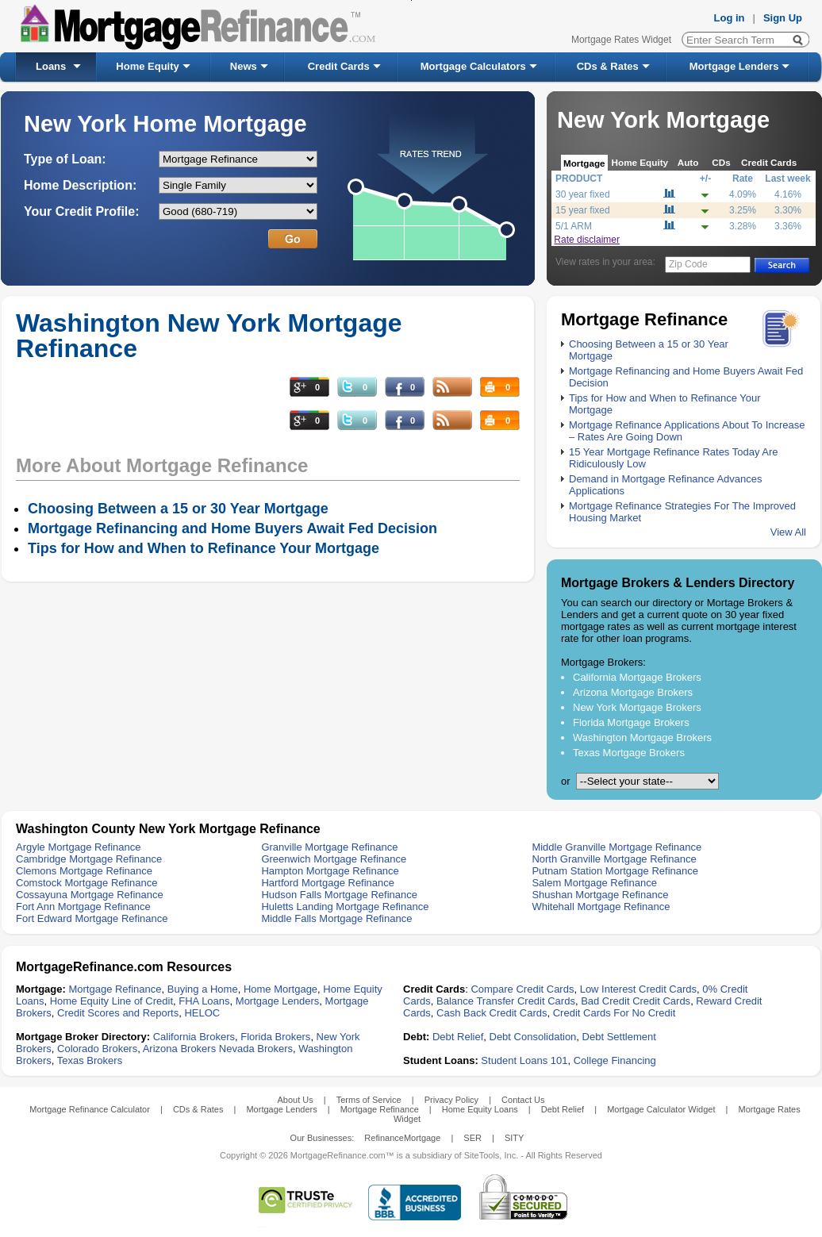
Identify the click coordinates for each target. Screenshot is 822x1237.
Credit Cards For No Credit (614, 1013)
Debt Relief (457, 1037)
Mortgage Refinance (114, 989)
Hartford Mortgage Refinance (327, 883)
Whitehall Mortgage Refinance (601, 906)
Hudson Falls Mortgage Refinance (339, 895)
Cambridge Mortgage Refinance (89, 859)
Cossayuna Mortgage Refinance (89, 895)
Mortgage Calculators (473, 66)
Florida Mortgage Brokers (631, 722)
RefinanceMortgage (402, 1138)
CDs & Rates (608, 66)
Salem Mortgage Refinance (594, 883)
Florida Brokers (275, 1037)
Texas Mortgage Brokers (629, 753)
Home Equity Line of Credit (111, 1001)
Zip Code (688, 264)
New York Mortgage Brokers (637, 707)
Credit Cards (339, 66)
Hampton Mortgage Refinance (329, 871)
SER (472, 1138)
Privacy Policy (451, 1099)
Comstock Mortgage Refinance (86, 883)
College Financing (615, 1060)
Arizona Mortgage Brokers (633, 692)
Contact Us (522, 1099)
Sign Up (782, 18)
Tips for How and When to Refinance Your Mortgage (203, 548)
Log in (729, 18)
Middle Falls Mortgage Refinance (336, 918)
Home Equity (147, 66)
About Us (295, 1099)
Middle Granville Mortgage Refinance (616, 847)
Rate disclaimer (587, 239)
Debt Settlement (619, 1037)
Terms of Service (368, 1099)
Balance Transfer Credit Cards (505, 1001)
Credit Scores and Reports (118, 1013)
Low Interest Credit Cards (638, 989)
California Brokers (194, 1037)
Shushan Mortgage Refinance (600, 895)
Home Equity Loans (480, 1109)
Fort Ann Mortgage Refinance (83, 906)
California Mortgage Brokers (637, 677)
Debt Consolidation (533, 1037)
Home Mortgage (280, 989)
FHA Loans (204, 1001)
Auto (688, 162)
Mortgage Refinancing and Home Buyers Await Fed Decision (232, 528)
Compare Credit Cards (522, 989)
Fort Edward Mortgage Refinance (91, 918)
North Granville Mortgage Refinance (614, 859)
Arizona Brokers (179, 1049)
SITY (514, 1138)
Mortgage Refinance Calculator (89, 1109)
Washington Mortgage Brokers (642, 737)
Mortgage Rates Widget (621, 39)
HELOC (202, 1013)
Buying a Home (202, 989)
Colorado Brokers (97, 1049)
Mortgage (584, 163)
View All (788, 532)
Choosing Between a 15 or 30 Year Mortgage (178, 509)
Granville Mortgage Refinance (329, 847)
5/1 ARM (573, 226)
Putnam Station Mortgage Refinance (615, 871)
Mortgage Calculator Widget (661, 1109)
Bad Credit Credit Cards (635, 1001)
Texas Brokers (89, 1060)
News (243, 66)
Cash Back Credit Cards (491, 1013)
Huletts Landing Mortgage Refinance (344, 906)
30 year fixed (582, 194)
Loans (51, 66)
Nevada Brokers (256, 1049)
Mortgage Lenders (734, 66)
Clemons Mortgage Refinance (84, 871)
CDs (721, 162)
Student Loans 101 (524, 1060)
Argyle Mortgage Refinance (78, 847)
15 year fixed (582, 210)
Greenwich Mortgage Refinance (333, 859)
